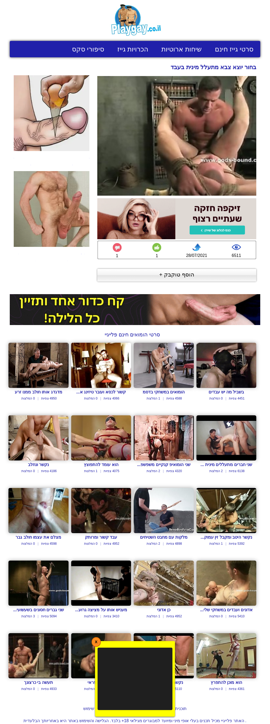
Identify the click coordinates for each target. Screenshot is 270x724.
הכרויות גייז (132, 49)
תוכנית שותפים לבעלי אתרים (161, 708)
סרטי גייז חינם (234, 49)
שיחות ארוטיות (181, 49)
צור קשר (119, 708)
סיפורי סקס (88, 49)
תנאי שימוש (93, 708)
